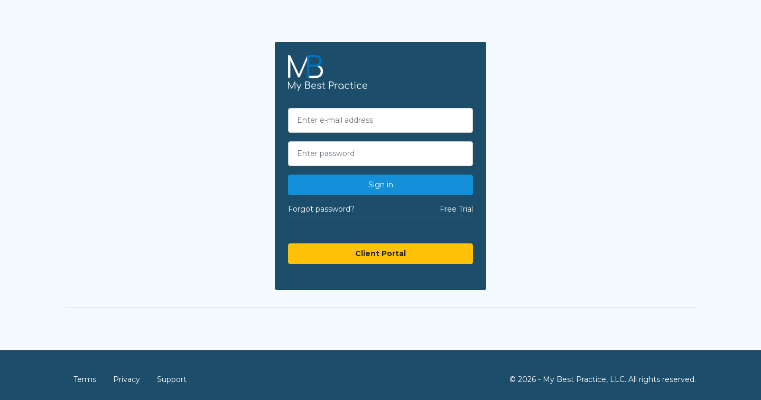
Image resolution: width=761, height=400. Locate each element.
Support (172, 379)
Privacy (126, 379)
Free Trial (456, 209)
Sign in (380, 184)
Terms (84, 379)
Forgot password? (321, 209)
